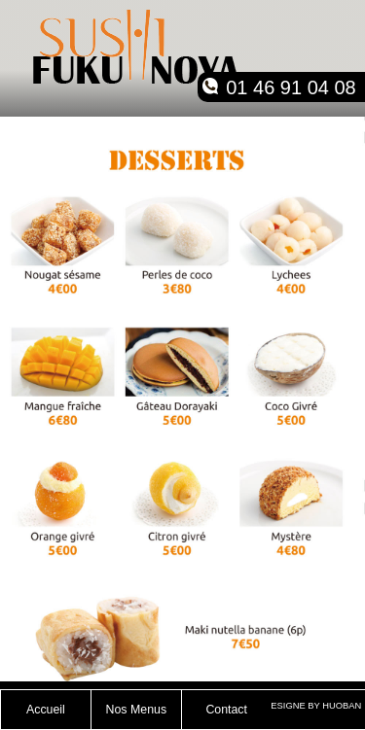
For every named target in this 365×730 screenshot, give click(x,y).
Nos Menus (136, 709)
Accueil (45, 709)
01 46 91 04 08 (290, 87)
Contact (226, 709)
